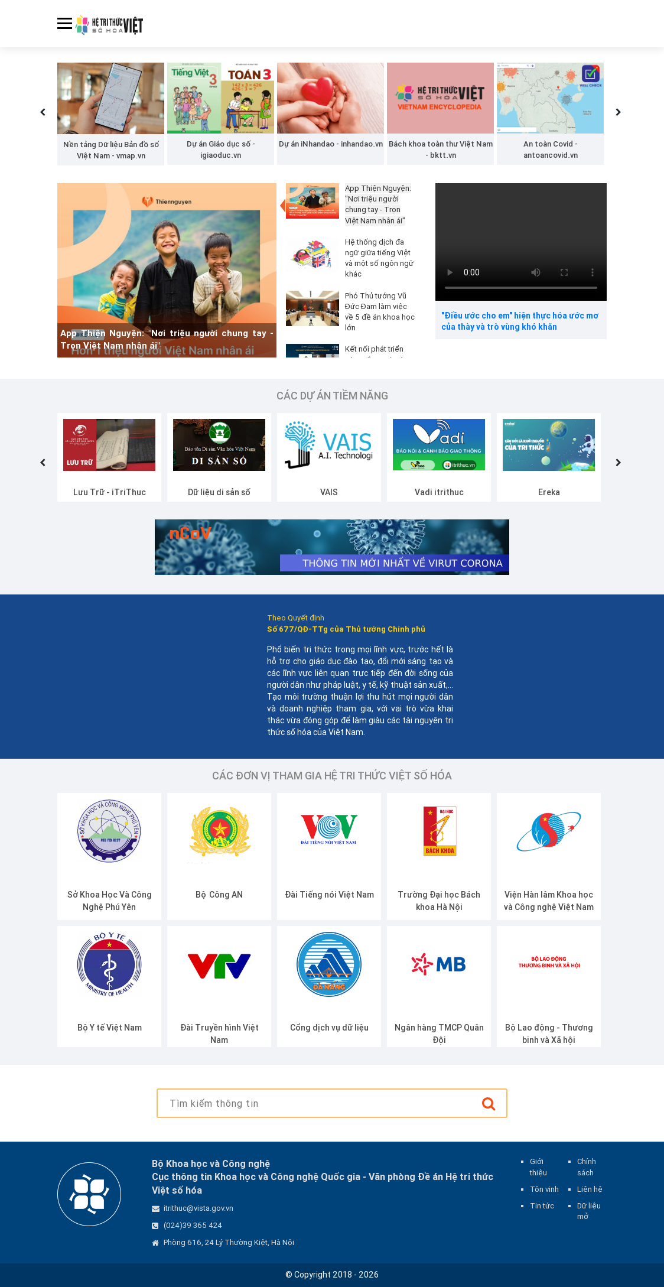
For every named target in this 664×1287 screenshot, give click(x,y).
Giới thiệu (538, 1166)
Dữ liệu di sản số (329, 492)
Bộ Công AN (329, 894)
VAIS (439, 492)
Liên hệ (590, 1189)
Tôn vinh (544, 1189)
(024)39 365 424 (193, 1225)
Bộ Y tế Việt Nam (219, 1027)
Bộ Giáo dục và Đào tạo (109, 894)
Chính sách (586, 1166)
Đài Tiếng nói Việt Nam (439, 894)
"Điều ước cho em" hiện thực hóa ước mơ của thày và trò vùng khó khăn (519, 321)
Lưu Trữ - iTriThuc (219, 492)
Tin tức (542, 1206)
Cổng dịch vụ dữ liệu (439, 1027)
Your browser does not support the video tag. (521, 242)
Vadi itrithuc (549, 492)
